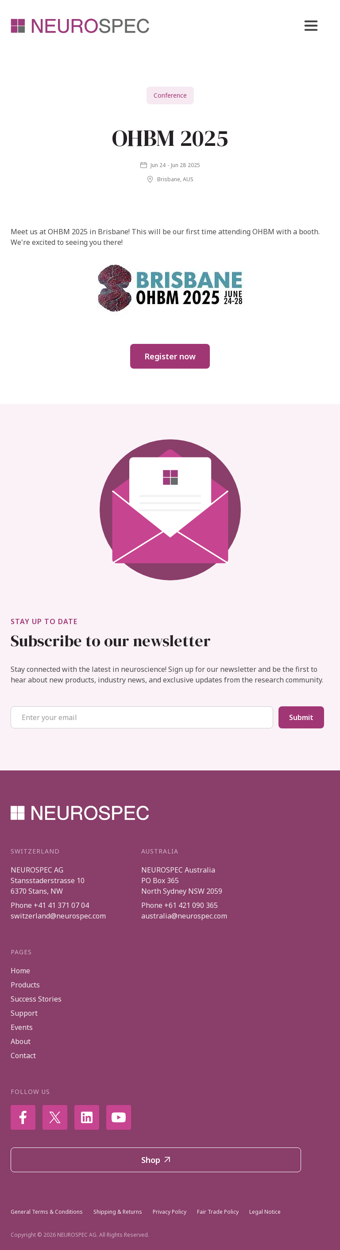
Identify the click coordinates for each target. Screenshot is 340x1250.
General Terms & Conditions (47, 1212)
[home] (81, 26)
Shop (155, 1160)
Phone (50, 905)
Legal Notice (265, 1212)
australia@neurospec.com (184, 916)
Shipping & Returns (117, 1212)
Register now (170, 356)
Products (25, 985)
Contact (23, 1055)
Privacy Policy (169, 1212)
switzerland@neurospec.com (58, 916)
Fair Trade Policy (218, 1212)
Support (24, 1013)
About (21, 1041)
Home (20, 971)
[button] (310, 25)
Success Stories (36, 999)
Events (22, 1027)
